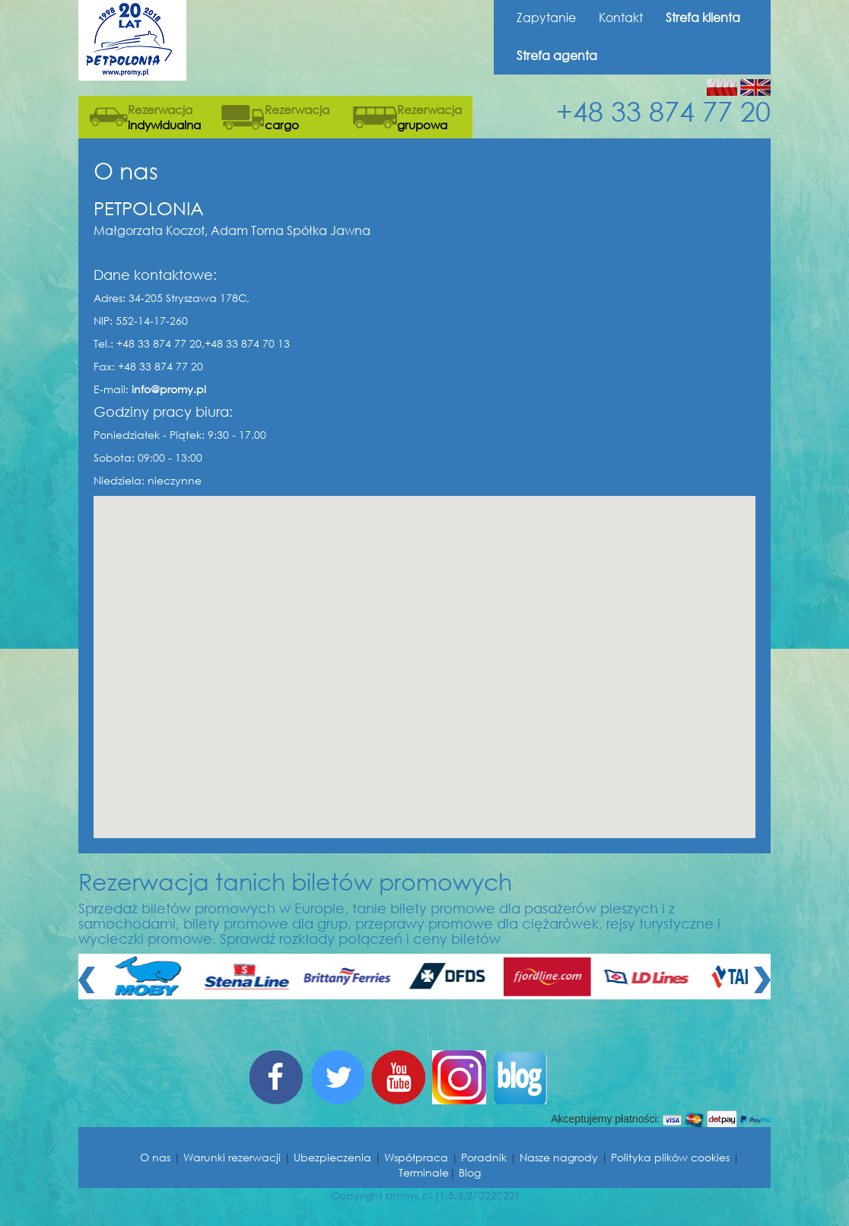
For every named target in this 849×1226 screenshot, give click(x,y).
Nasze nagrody (559, 1157)
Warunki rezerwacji (232, 1157)
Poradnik (484, 1157)
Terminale (424, 1172)
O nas (155, 1157)
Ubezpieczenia (332, 1157)
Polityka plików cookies (670, 1157)
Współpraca (416, 1157)
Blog (470, 1172)
